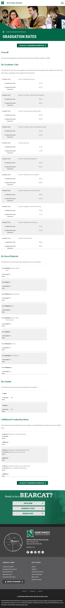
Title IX (46, 602)
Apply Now (28, 503)
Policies (40, 591)
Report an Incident (13, 582)
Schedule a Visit (28, 508)
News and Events (7, 572)
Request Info (28, 513)
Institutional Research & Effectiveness (16, 32)
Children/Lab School (37, 572)
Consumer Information (9, 577)
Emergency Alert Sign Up (10, 569)
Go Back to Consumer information (31, 45)
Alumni (34, 566)
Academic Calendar (8, 566)
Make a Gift (35, 577)
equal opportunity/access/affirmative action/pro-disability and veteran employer (40, 600)
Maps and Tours (7, 574)
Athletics (34, 569)
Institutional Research (14, 3)
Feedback (32, 591)
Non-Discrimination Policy (22, 604)
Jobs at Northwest (37, 574)
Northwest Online (36, 579)
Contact (24, 591)
